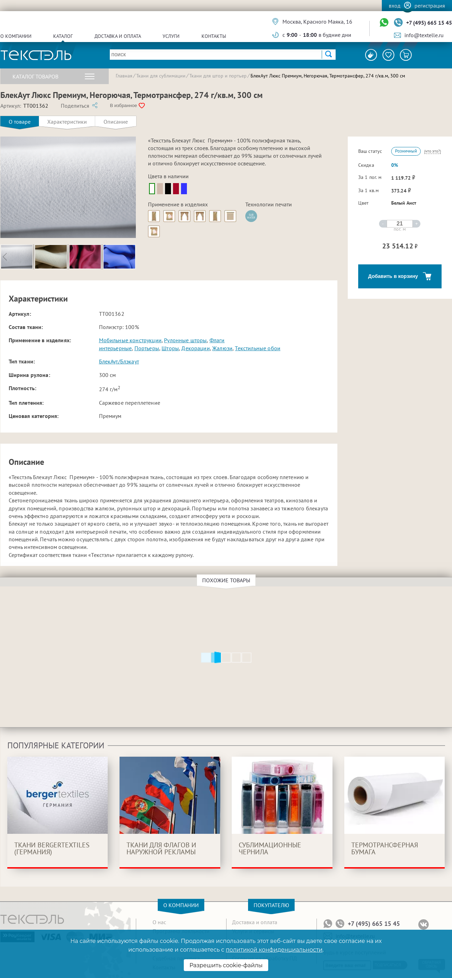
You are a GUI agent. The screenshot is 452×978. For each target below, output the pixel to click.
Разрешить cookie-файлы (226, 965)
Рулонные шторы (185, 340)
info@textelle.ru (424, 35)
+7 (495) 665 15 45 (429, 22)
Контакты (214, 36)
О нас (159, 922)
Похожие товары (227, 580)
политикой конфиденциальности (274, 949)
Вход (395, 5)
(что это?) (432, 151)
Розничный (406, 151)
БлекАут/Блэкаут (119, 361)
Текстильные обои (257, 348)
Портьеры (146, 348)
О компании (16, 36)
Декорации (195, 348)
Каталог (63, 36)
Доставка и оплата (117, 36)
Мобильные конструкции (130, 340)
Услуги (171, 36)
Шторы (170, 348)
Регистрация (429, 5)
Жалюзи (222, 348)
